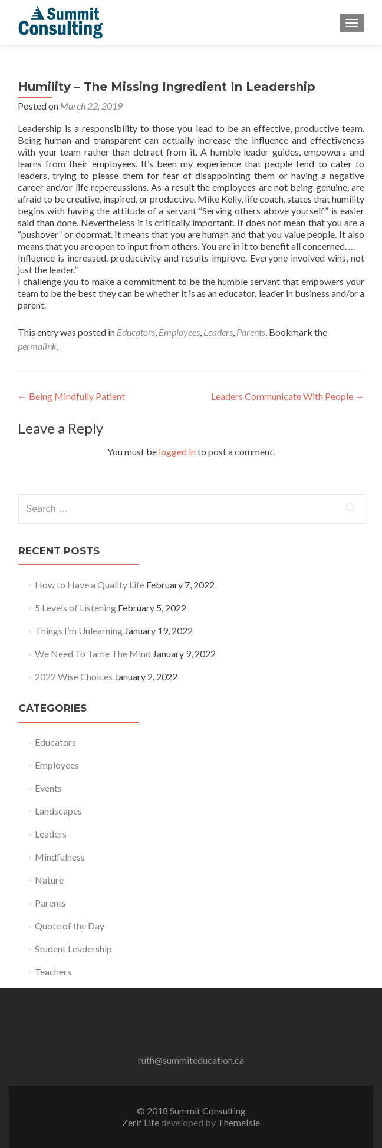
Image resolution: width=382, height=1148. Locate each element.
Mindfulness (60, 856)
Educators (136, 332)
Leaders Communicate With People (287, 396)
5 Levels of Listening (75, 607)
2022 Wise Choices (74, 676)
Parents (250, 332)
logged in (177, 451)
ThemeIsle (239, 1122)
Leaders (218, 332)
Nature (49, 879)
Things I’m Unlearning (79, 630)
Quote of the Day (69, 925)
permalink (37, 346)
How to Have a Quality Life (89, 584)
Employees (179, 332)
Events (48, 787)
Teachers (53, 971)
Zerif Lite (141, 1122)
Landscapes (58, 810)
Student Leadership (73, 948)
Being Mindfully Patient (71, 396)
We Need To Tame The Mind (93, 653)
